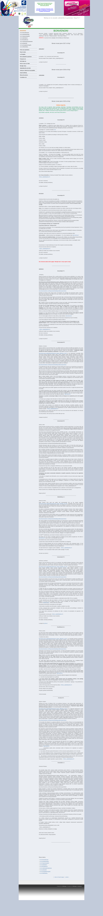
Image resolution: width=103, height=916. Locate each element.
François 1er (23, 58)
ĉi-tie (55, 129)
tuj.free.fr (45, 623)
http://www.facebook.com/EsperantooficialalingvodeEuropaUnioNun (52, 290)
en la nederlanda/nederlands (26, 41)
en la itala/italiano (24, 38)
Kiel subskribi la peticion (26, 56)
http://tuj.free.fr (76, 235)
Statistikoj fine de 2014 (25, 68)
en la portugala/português (25, 45)
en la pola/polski (23, 43)
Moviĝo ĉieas (23, 65)
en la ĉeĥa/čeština (24, 46)
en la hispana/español (25, 36)
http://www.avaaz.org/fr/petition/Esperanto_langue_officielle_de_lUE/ (53, 353)
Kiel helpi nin (23, 61)
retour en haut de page (59, 877)
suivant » (67, 877)
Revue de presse (24, 75)
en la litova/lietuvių (24, 39)
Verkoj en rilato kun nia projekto (27, 70)
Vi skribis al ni (23, 77)
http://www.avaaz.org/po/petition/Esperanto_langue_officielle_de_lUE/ (53, 566)
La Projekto (22, 54)
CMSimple (64, 886)
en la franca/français (24, 32)
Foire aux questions (24, 49)
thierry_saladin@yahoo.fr (57, 614)
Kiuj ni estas (23, 52)
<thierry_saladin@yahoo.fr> (44, 176)
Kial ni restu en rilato (25, 63)
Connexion (79, 886)
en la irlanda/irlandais (24, 34)
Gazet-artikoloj (23, 72)
